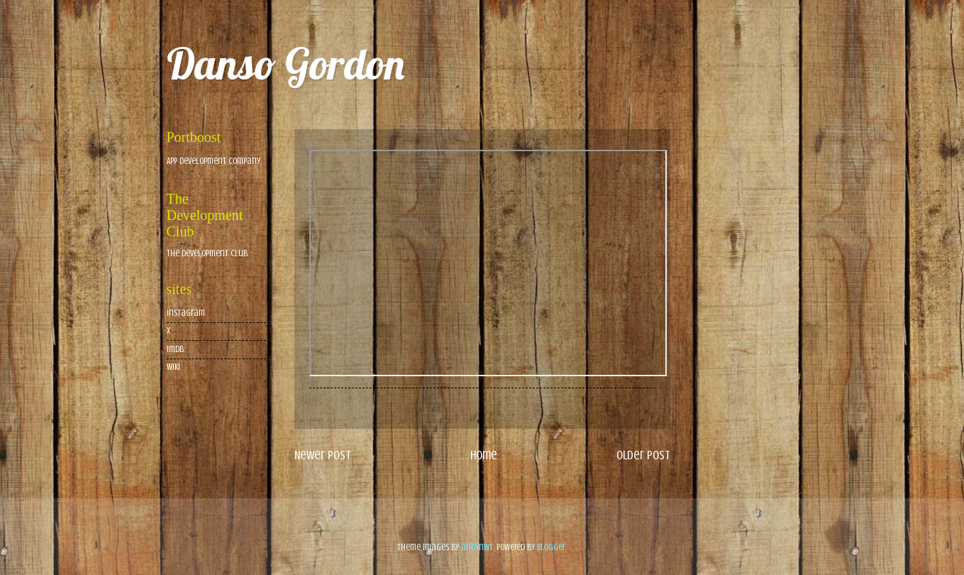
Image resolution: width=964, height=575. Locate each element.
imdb (175, 349)
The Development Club (207, 253)
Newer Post (322, 455)
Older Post (643, 455)
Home (483, 455)
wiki (173, 367)
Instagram (186, 313)
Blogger (551, 547)
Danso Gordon (285, 63)
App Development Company (213, 161)
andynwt (477, 547)
